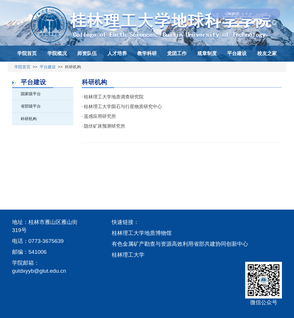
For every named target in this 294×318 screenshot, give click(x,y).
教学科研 (147, 53)
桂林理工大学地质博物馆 (142, 233)
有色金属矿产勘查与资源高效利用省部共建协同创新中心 (180, 244)
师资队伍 (87, 53)
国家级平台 (31, 93)
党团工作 (177, 53)
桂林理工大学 (128, 255)
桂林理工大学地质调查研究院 (114, 96)
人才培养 (117, 53)
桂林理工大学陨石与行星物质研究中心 (123, 106)
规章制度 (207, 53)
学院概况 (57, 53)
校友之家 (267, 53)
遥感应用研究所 (100, 116)
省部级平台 (31, 106)
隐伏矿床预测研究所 (104, 126)
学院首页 (27, 53)
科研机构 (29, 118)
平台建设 (237, 53)
